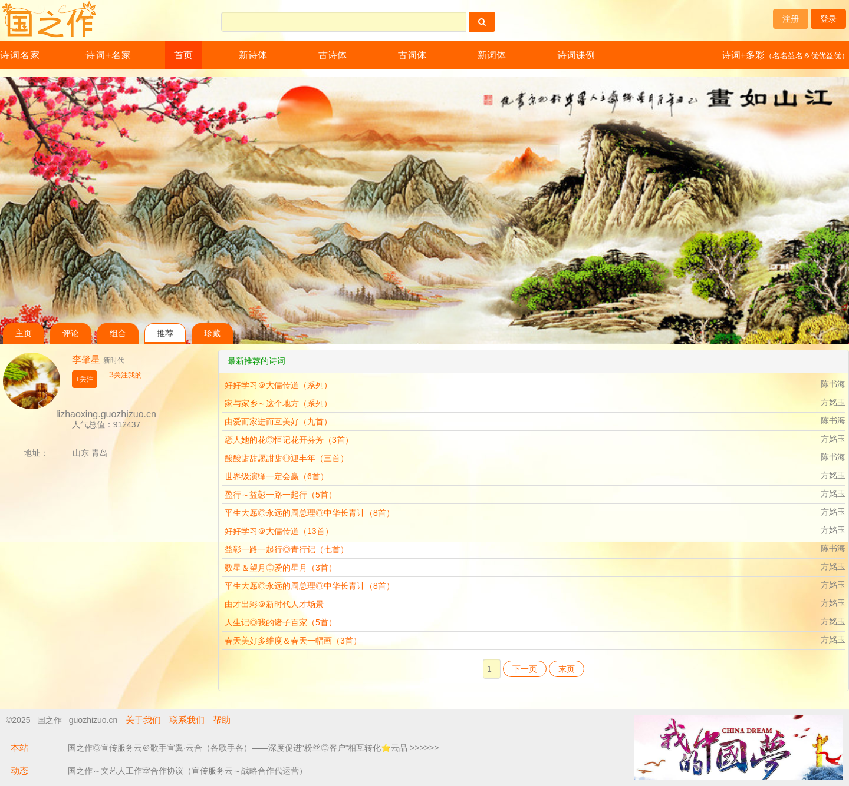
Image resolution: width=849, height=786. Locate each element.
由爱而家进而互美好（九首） (278, 421)
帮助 (222, 720)
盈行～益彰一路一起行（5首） (281, 494)
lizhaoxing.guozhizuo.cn (106, 414)
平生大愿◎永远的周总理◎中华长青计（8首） (309, 513)
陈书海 (833, 384)
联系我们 (187, 720)
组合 (118, 333)
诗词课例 (576, 55)
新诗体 (253, 55)
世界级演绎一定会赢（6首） (276, 476)
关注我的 (125, 374)
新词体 (492, 55)
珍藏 (212, 333)
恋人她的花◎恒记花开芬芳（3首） (289, 440)
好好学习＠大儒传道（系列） (278, 385)
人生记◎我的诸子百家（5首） (281, 622)
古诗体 (332, 55)
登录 (828, 19)
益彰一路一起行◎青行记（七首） (286, 549)
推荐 (165, 333)
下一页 (524, 669)
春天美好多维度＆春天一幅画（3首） (293, 640)
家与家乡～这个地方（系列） (278, 403)
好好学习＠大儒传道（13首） (279, 531)
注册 (790, 19)
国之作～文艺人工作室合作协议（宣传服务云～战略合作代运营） (187, 770)
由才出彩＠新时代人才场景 (274, 604)
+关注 (84, 379)
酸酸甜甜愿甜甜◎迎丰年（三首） (286, 458)
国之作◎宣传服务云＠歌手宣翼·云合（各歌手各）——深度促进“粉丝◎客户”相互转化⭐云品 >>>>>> (253, 747)
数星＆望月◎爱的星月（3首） (281, 567)
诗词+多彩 (785, 55)
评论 (70, 333)
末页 (566, 669)
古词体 (412, 55)
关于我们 (143, 720)
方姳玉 (833, 402)
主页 (23, 333)
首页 (183, 55)
